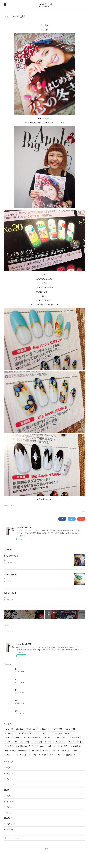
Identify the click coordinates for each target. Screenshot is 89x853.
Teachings (10, 733)
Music (69, 733)
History (9, 755)
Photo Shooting (75, 742)
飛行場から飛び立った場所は (13, 598)
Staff (40, 746)
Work (58, 729)
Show (25, 742)
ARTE (42, 755)
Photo (9, 746)
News (9, 729)
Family (76, 751)
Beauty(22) (6, 505)
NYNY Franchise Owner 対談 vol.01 (28, 690)
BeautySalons (42, 733)
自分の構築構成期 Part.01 (24, 701)
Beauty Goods (35, 738)
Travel (63, 746)
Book (20, 738)
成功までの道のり (10, 574)
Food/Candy (11, 742)
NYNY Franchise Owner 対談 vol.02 (28, 680)
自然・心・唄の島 (10, 593)
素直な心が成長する (11, 556)
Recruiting (70, 729)
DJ (45, 751)
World (51, 746)
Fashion (57, 733)
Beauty (31, 729)
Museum (22, 751)
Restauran (73, 738)
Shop (61, 738)
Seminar (37, 742)
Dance (35, 751)
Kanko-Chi (75, 746)
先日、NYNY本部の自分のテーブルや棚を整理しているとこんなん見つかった (28, 560)
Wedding (10, 751)
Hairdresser (45, 729)
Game (65, 751)
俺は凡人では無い (21, 711)
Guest (48, 742)
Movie (9, 738)
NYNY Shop (25, 733)
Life (19, 729)
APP (55, 751)
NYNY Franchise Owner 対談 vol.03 (28, 669)
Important (21, 755)
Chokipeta (54, 755)
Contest (60, 742)
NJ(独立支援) (69, 755)
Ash (32, 755)
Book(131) (12, 505)
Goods (49, 738)
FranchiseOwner (24, 746)
